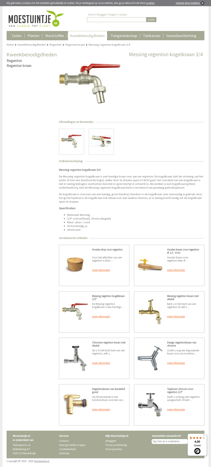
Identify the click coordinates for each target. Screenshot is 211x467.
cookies (150, 3)
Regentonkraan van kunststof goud (108, 390)
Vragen (112, 14)
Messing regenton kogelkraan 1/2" (108, 297)
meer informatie (101, 270)
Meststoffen (54, 35)
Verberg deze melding (188, 3)
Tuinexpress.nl (41, 461)
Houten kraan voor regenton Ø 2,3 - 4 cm (183, 251)
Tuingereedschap (124, 35)
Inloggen (102, 14)
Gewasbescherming (181, 35)
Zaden (16, 35)
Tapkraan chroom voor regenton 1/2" (180, 390)
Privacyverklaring (116, 445)
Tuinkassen (151, 35)
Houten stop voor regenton (107, 249)
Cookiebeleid (67, 449)
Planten (33, 35)
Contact (122, 14)
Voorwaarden (114, 449)
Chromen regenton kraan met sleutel (108, 344)
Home (91, 14)
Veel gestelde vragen (72, 445)
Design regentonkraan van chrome (181, 344)
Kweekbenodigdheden (87, 35)
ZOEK (151, 19)
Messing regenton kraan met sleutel (182, 297)
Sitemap (64, 453)
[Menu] (204, 436)
